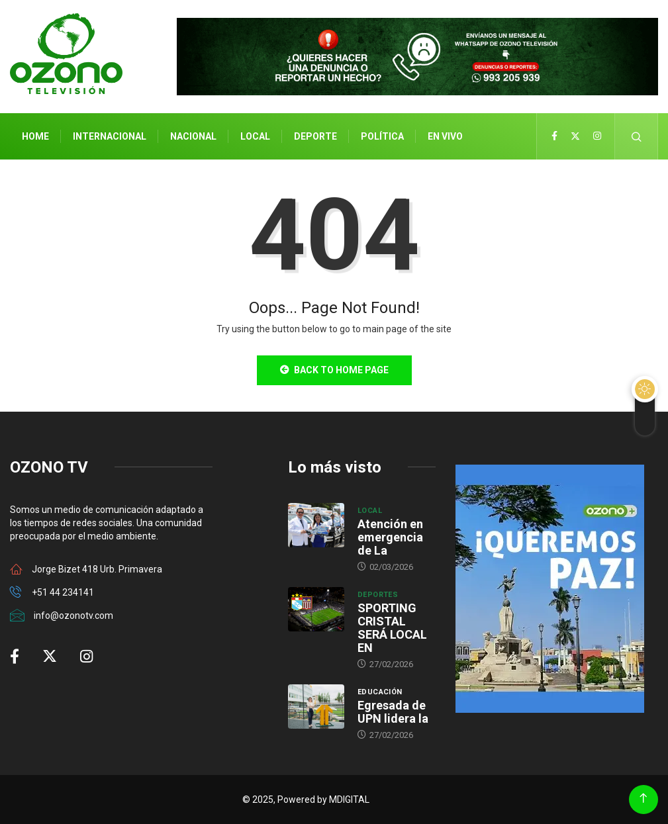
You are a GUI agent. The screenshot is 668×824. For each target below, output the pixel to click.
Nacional (193, 136)
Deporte (315, 136)
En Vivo (445, 136)
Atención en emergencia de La (390, 537)
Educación (380, 692)
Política (382, 136)
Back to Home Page (334, 370)
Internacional (109, 136)
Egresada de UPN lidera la (393, 711)
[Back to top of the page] (643, 798)
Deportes (378, 594)
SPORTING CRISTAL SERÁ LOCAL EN (392, 628)
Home (35, 136)
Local (255, 136)
